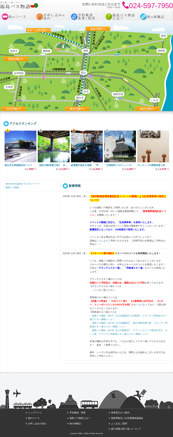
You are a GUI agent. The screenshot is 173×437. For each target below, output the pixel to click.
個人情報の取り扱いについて (126, 428)
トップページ (35, 412)
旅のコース (34, 418)
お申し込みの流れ (37, 423)
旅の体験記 (75, 423)
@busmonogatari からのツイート (22, 183)
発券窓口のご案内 (120, 412)
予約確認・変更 (78, 412)
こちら (100, 240)
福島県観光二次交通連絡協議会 (127, 418)
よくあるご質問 (119, 423)
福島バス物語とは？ (80, 418)
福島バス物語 (12, 187)
